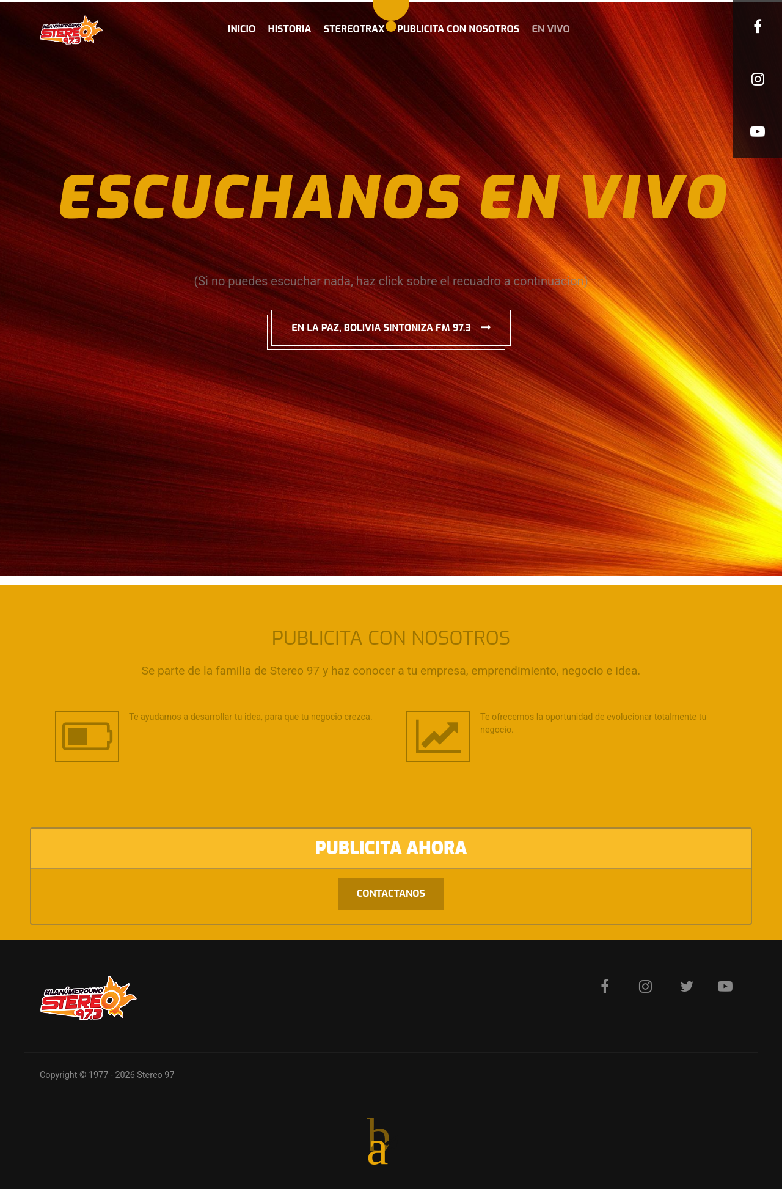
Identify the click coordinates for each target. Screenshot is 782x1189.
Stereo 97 (155, 1075)
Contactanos (391, 893)
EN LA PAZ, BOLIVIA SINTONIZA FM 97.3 (381, 327)
